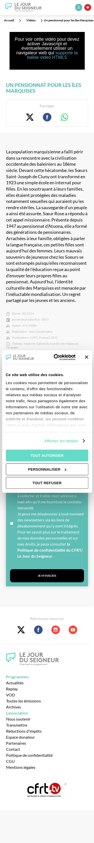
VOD (10, 694)
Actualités (15, 682)
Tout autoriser (46, 455)
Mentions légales (20, 767)
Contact (13, 749)
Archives (13, 706)
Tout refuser (46, 483)
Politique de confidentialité (29, 755)
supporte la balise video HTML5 (52, 55)
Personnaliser (47, 469)
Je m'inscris (47, 576)
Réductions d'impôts (24, 731)
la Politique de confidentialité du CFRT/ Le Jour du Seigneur (50, 550)
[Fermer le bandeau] (86, 357)
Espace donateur (20, 737)
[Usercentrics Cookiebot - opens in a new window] (56, 357)
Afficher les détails (61, 441)
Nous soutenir (18, 719)
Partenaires (16, 743)
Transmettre (16, 725)
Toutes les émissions (23, 700)
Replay (12, 688)
